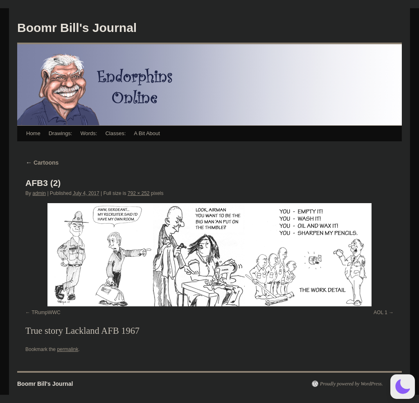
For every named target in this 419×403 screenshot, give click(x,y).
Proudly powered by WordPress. (351, 384)
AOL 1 (380, 312)
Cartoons (42, 162)
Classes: (115, 133)
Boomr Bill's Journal (77, 27)
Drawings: (60, 133)
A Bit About (147, 133)
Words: (88, 133)
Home (33, 133)
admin (39, 193)
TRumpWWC (46, 312)
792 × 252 (139, 193)
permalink (67, 349)
